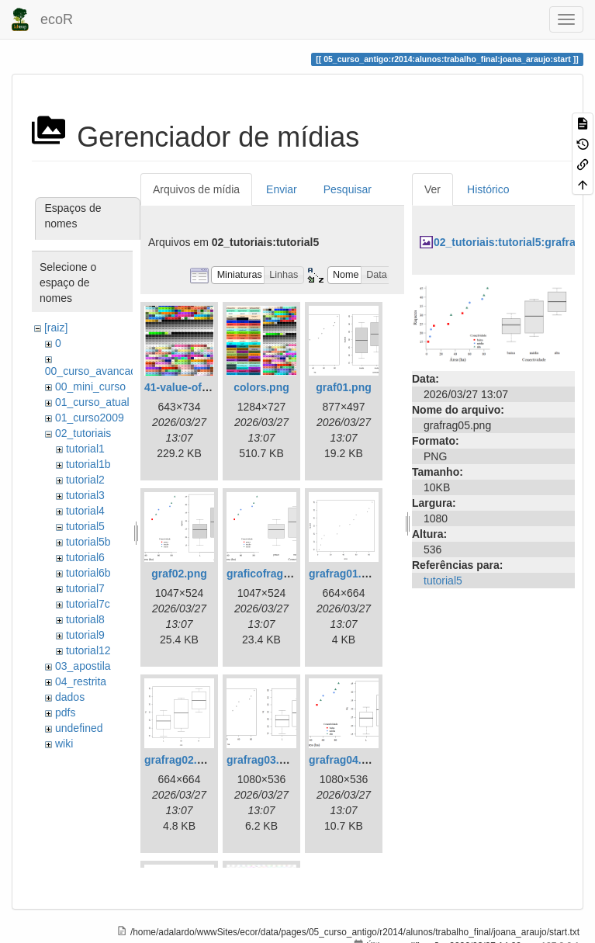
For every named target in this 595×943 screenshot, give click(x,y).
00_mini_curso (90, 386)
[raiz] (55, 327)
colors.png (261, 387)
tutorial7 (85, 588)
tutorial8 (85, 619)
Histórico (488, 189)
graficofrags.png (269, 573)
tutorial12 (88, 650)
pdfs (65, 712)
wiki (64, 743)
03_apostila (83, 666)
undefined (79, 728)
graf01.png (344, 387)
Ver (432, 189)
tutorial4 (85, 510)
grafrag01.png (345, 573)
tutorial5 (85, 526)
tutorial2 (85, 479)
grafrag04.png (345, 760)
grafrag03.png (263, 760)
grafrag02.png (180, 760)
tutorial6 (85, 557)
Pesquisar (347, 189)
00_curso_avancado (94, 371)
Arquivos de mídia (196, 189)
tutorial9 (85, 635)
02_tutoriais (83, 433)
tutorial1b (88, 464)
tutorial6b (88, 573)
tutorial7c (88, 604)
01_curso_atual (92, 402)
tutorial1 (85, 448)
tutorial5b (88, 542)
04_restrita (80, 681)
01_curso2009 (89, 417)
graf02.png (179, 573)
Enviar (281, 189)
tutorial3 (85, 495)
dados (70, 697)
